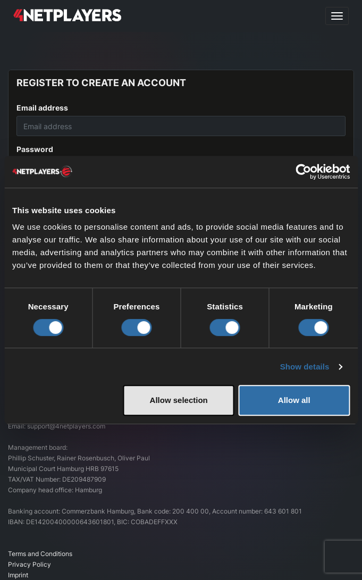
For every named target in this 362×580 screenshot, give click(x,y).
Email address (42, 107)
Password (34, 149)
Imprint (18, 575)
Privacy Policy (29, 564)
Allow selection (179, 400)
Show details (305, 366)
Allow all (294, 400)
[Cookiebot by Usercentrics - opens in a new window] (303, 172)
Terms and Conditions (40, 554)
